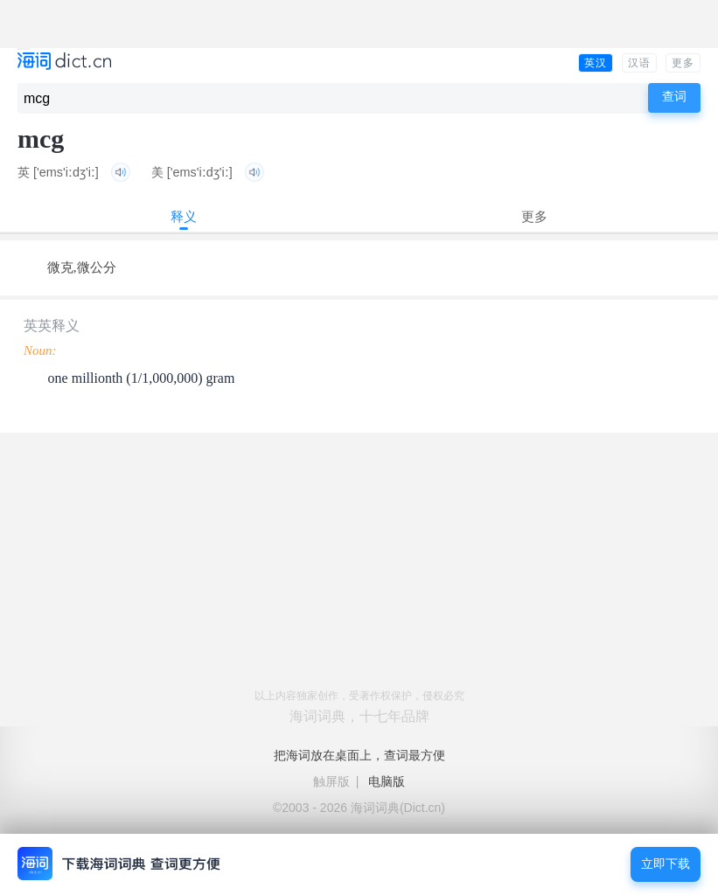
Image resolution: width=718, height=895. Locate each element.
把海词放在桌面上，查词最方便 (359, 755)
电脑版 (386, 781)
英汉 (595, 63)
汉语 (639, 63)
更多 (683, 63)
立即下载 (665, 864)
